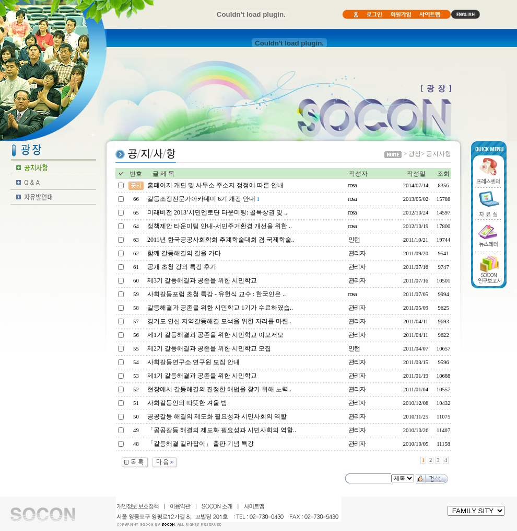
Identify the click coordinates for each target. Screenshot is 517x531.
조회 (443, 173)
